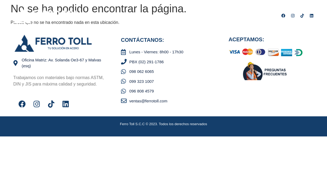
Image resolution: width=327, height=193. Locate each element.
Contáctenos (190, 16)
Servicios (159, 16)
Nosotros (100, 16)
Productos (130, 16)
